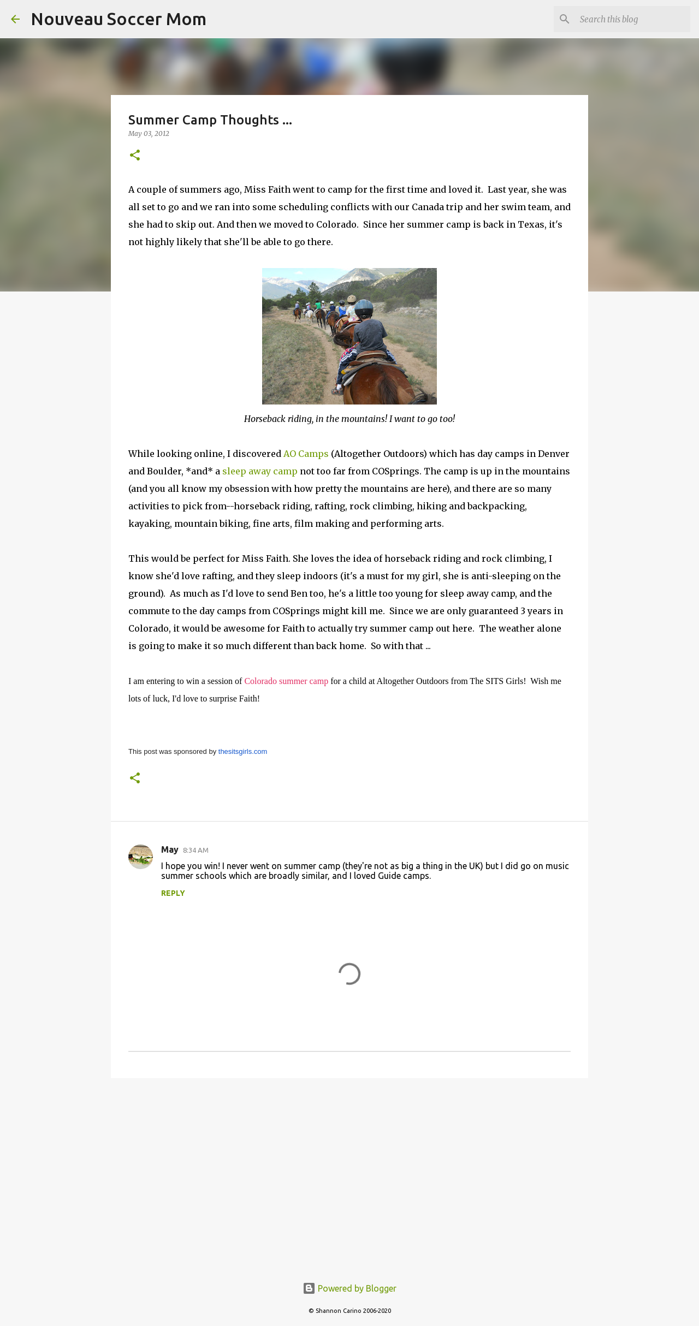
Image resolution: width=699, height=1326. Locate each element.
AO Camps (306, 453)
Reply (173, 893)
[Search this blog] (633, 19)
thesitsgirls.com (243, 751)
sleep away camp (260, 471)
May (170, 849)
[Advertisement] (349, 1171)
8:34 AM (196, 850)
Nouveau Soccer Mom (118, 18)
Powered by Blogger (349, 1288)
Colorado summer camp (286, 681)
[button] (134, 155)
